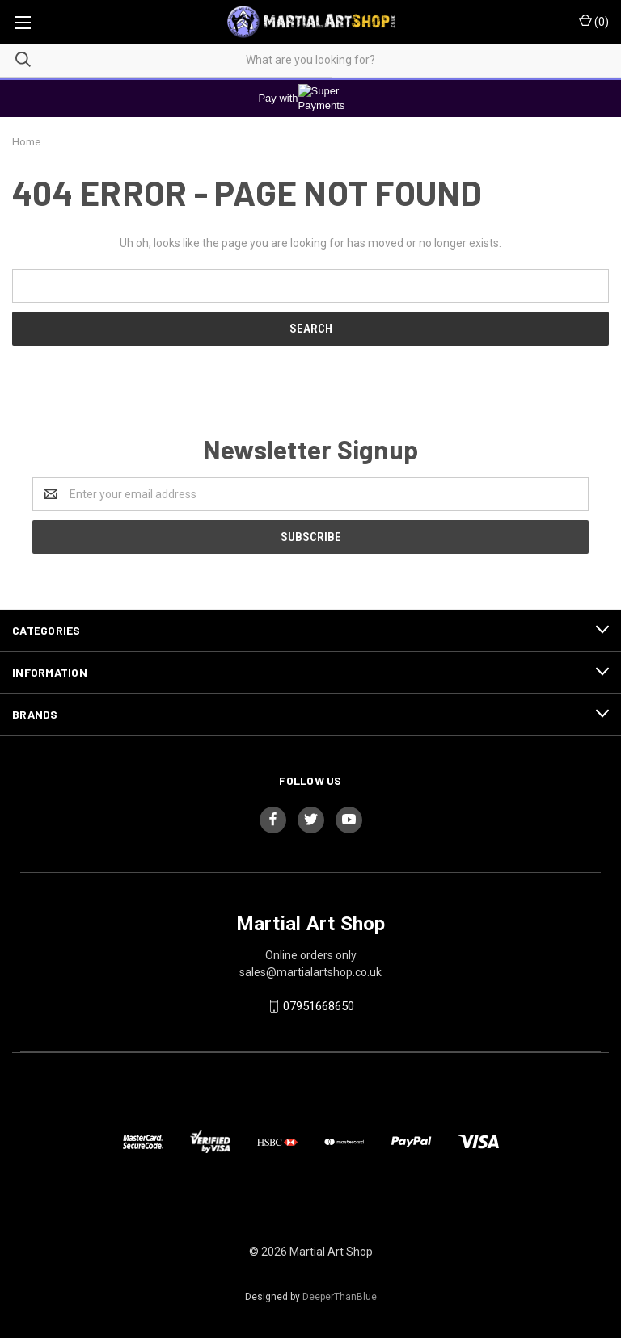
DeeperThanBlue (339, 1296)
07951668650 (318, 1006)
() (594, 21)
